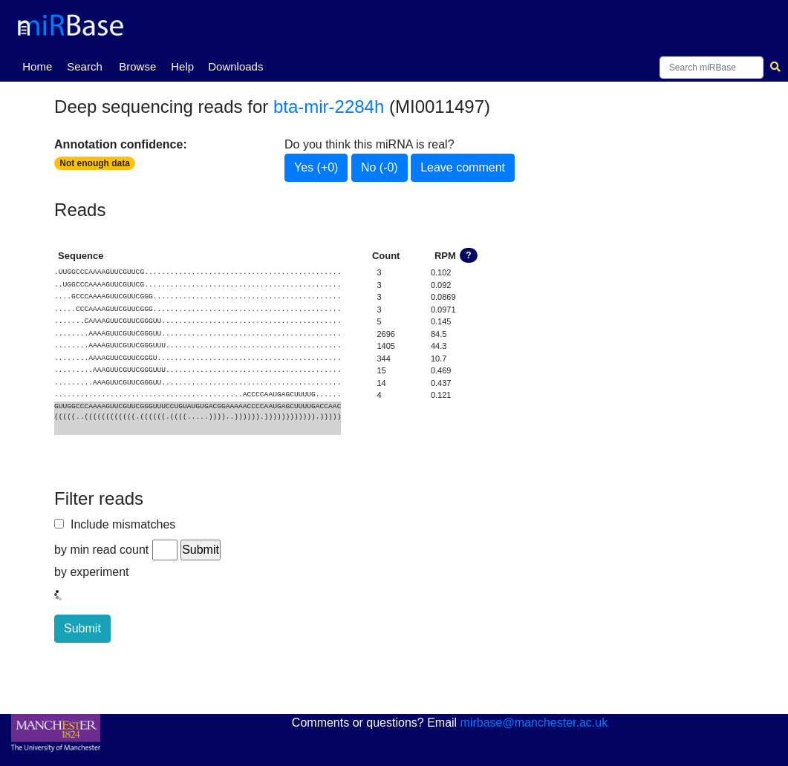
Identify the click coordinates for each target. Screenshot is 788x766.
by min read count (101, 549)
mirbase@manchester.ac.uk (534, 722)
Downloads (235, 66)
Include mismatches (119, 524)
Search (84, 66)
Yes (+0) (316, 167)
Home (40, 65)
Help (182, 66)
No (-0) (379, 167)
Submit (82, 628)
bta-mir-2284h (328, 106)
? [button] (468, 255)
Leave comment (462, 167)
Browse (137, 66)
